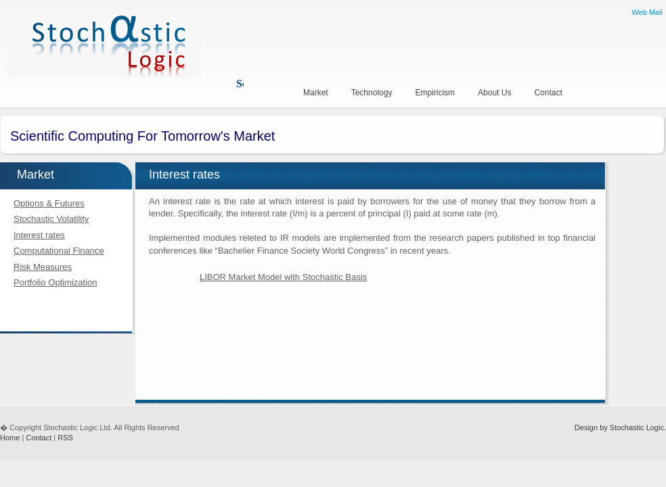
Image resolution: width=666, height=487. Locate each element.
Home (10, 438)
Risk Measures (43, 267)
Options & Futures (49, 203)
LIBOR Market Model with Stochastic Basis (283, 277)
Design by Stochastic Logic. (620, 427)
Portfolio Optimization (55, 282)
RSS (65, 438)
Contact (38, 438)
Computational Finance (59, 251)
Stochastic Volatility (51, 219)
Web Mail (647, 12)
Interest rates (39, 235)
